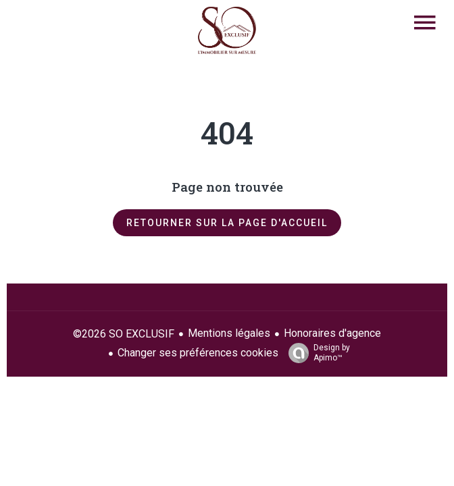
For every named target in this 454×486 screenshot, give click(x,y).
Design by (316, 353)
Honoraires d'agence (332, 333)
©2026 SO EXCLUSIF (123, 333)
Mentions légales (229, 333)
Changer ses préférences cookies (198, 352)
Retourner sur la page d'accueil (227, 222)
